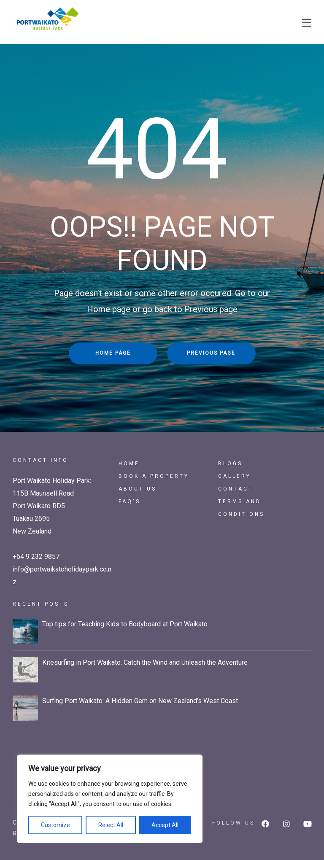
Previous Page (211, 353)
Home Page (113, 353)
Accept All (164, 825)
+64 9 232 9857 (36, 557)
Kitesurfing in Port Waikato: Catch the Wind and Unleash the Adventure (145, 662)
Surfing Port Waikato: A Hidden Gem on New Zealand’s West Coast (140, 701)
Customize (55, 825)
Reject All (110, 825)
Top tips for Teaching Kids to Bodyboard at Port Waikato (125, 624)
